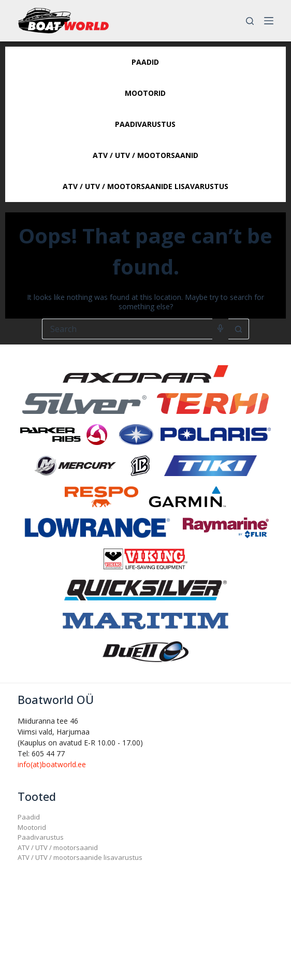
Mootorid (32, 827)
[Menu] (268, 20)
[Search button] (238, 329)
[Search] (250, 21)
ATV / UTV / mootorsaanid (58, 847)
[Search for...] (127, 329)
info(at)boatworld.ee (52, 764)
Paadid (29, 817)
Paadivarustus (41, 837)
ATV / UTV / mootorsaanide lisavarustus (80, 857)
